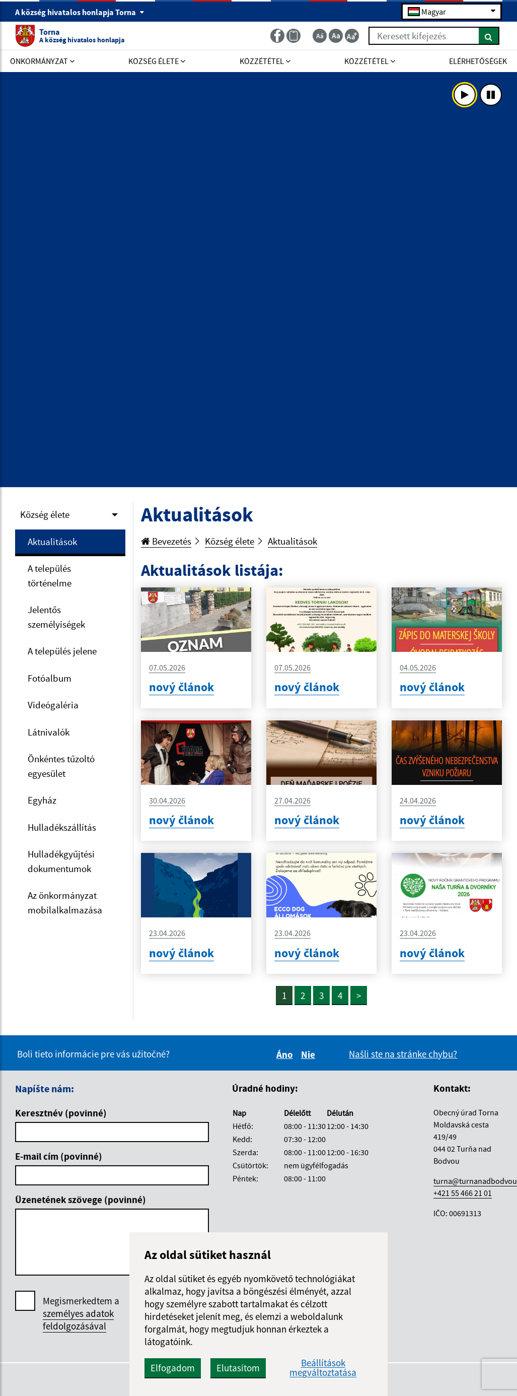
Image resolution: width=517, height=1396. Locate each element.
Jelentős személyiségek (56, 617)
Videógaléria (53, 705)
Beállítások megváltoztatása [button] (322, 1367)
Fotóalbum (49, 678)
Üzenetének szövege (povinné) (80, 1199)
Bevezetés (166, 541)
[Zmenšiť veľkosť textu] (320, 36)
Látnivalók (48, 732)
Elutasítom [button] (238, 1368)
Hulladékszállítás (62, 827)
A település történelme (49, 575)
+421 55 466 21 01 (462, 1193)
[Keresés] (489, 36)
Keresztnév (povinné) (61, 1113)
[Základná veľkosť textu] (336, 36)
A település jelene (62, 651)
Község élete (44, 514)
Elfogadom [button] (173, 1368)
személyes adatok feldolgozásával (78, 1319)
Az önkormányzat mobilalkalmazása (65, 902)
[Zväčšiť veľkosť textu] (352, 36)
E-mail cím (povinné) (58, 1156)
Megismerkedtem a (81, 1314)
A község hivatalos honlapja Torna (79, 12)
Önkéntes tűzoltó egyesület (61, 766)
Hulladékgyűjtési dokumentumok (61, 861)
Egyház (42, 800)
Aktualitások (52, 542)
